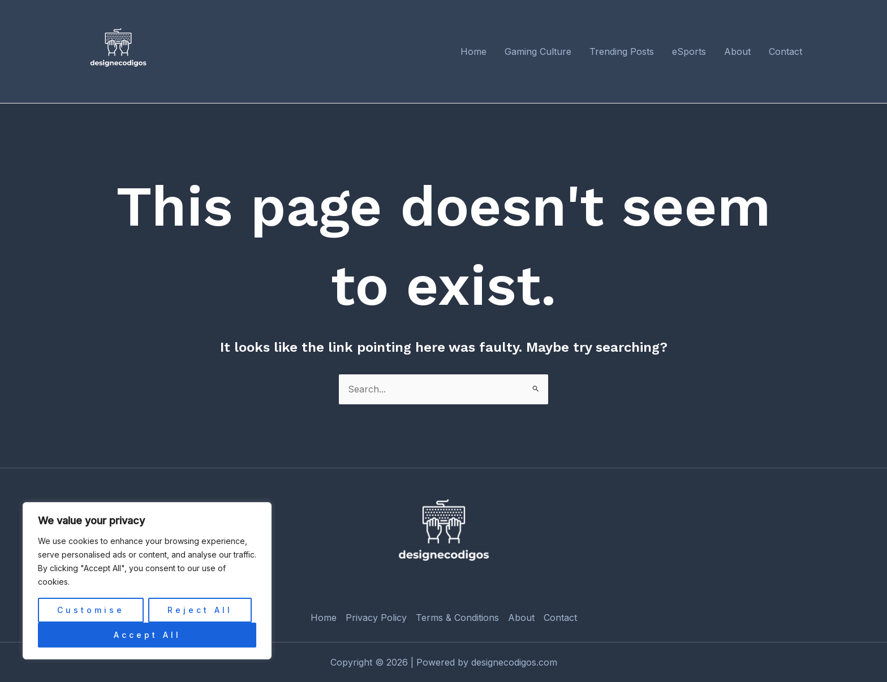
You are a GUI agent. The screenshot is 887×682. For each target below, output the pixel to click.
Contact (560, 617)
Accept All (147, 635)
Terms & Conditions (457, 617)
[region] (147, 580)
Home (324, 617)
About (521, 617)
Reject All (199, 610)
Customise (90, 610)
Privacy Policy (376, 617)
